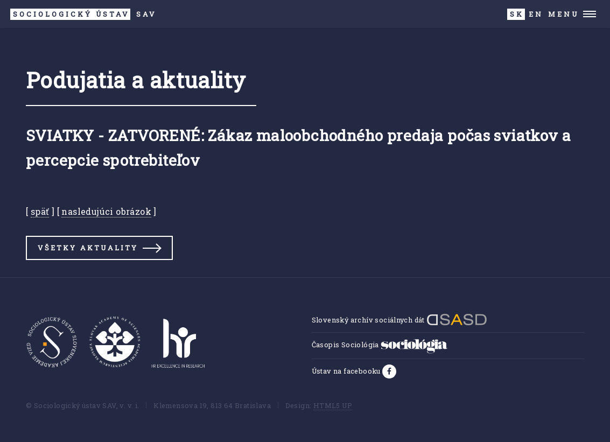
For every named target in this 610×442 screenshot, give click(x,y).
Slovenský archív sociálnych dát (400, 319)
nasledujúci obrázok (106, 211)
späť (40, 211)
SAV (83, 14)
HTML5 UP (332, 405)
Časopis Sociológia (380, 344)
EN (536, 14)
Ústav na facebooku (347, 371)
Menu (563, 14)
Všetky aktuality (88, 247)
